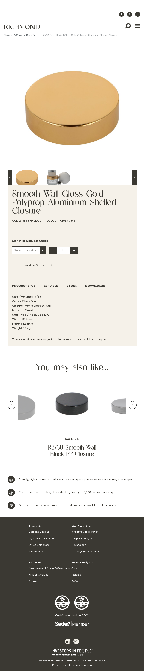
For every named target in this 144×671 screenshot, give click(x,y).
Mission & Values (38, 575)
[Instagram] (76, 641)
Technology (79, 545)
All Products (36, 551)
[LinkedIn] (67, 641)
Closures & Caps (13, 35)
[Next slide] (132, 405)
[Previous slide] (11, 405)
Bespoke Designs (39, 532)
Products (35, 526)
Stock (72, 285)
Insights (76, 575)
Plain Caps (32, 35)
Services (51, 285)
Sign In (17, 240)
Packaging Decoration (85, 551)
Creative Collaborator (85, 532)
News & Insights (82, 562)
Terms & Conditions (81, 665)
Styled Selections (39, 545)
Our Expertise (81, 526)
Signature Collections (41, 538)
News (75, 568)
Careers (34, 581)
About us (35, 562)
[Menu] (137, 26)
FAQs (75, 581)
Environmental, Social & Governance (50, 568)
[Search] (128, 26)
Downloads (95, 285)
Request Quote (37, 240)
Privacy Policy (60, 665)
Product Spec (23, 285)
